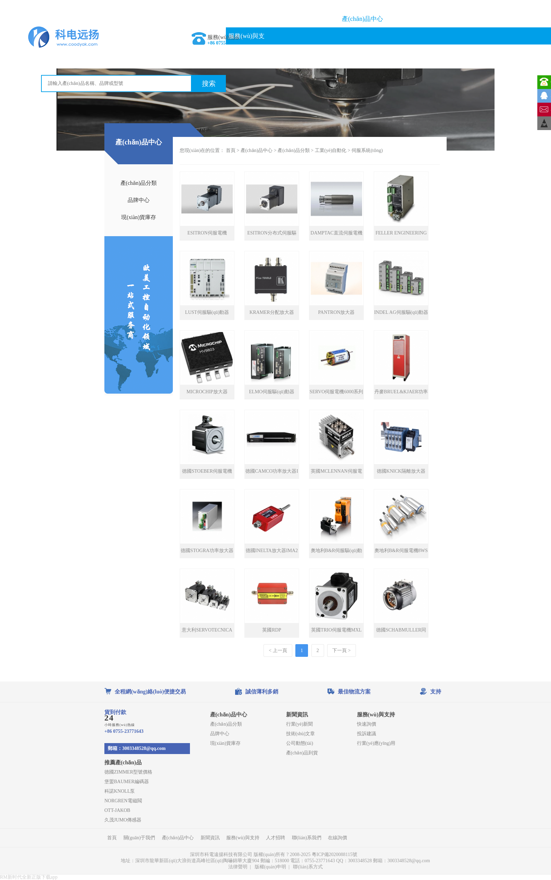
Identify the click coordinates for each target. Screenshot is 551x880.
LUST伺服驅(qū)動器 (207, 312)
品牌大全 (420, 18)
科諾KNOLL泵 (119, 791)
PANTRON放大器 (336, 312)
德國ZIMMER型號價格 (128, 772)
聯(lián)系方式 (307, 866)
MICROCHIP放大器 (207, 391)
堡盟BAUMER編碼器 (126, 781)
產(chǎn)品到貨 (302, 752)
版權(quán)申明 (270, 866)
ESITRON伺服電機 (207, 232)
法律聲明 (237, 866)
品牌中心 (139, 200)
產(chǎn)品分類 (138, 183)
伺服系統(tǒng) (367, 150)
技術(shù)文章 (300, 733)
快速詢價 (366, 724)
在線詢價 (362, 53)
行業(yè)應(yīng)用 (376, 743)
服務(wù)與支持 (246, 44)
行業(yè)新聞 (299, 724)
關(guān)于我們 (304, 18)
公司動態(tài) (299, 743)
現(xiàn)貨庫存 (138, 217)
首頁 (246, 18)
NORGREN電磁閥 (123, 800)
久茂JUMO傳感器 (122, 819)
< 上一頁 (278, 650)
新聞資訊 (478, 18)
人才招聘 (275, 837)
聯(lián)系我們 (304, 53)
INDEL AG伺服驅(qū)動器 (401, 312)
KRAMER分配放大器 (271, 312)
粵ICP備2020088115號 (335, 854)
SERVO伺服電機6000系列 (336, 391)
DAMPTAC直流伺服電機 (336, 232)
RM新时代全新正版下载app (28, 877)
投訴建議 (366, 733)
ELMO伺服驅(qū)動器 (272, 391)
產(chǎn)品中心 (362, 18)
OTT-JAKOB (117, 810)
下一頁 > (341, 650)
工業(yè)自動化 (331, 150)
